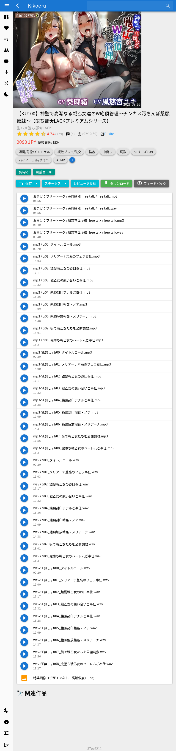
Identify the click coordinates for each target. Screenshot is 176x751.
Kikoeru (37, 5)
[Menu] (7, 6)
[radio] (19, 133)
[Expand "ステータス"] (55, 183)
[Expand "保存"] (28, 183)
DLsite (109, 133)
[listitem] (6, 17)
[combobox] (127, 6)
